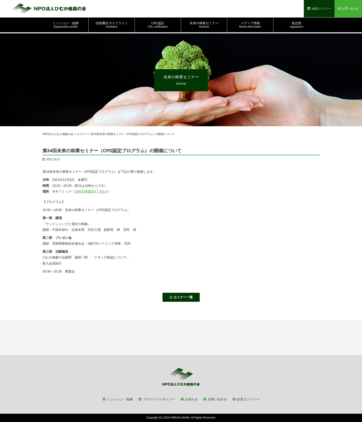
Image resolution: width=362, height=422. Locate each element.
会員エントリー (248, 399)
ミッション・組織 (120, 399)
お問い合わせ (217, 399)
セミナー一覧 (181, 297)
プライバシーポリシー (159, 399)
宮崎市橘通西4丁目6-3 (91, 191)
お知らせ (191, 399)
